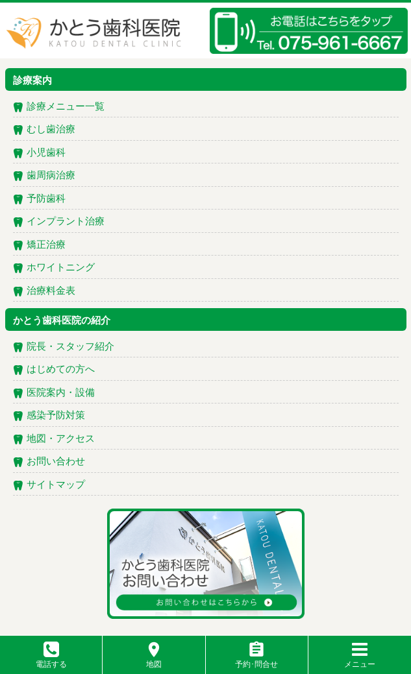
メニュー (359, 659)
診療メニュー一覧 (66, 107)
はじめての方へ (61, 369)
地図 (154, 659)
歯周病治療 (51, 175)
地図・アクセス (61, 439)
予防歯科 (46, 199)
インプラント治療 (66, 221)
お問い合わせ (56, 461)
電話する (51, 659)
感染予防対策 (56, 415)
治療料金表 (51, 291)
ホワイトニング (61, 267)
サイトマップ (56, 485)
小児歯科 (46, 153)
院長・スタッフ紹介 (70, 347)
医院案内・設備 (61, 393)
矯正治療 (46, 245)
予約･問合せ (256, 659)
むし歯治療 (51, 129)
